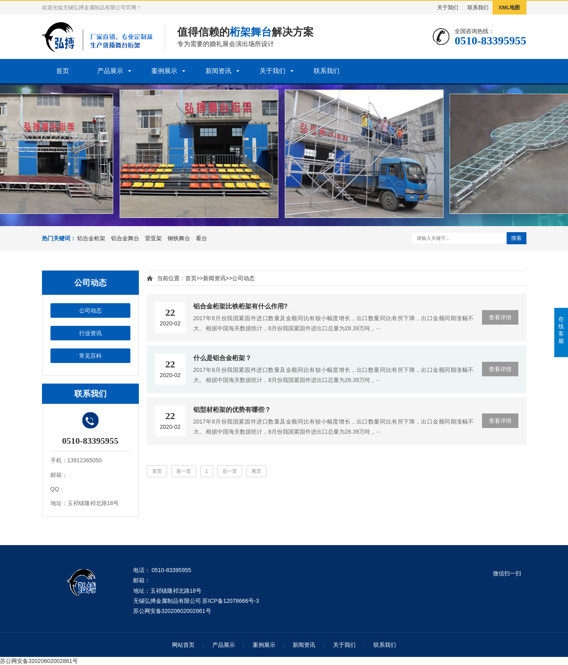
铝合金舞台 (125, 238)
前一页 (183, 471)
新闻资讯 (218, 70)
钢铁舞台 (179, 238)
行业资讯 (90, 333)
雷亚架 (153, 238)
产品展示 (110, 70)
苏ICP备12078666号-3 (230, 601)
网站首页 (183, 645)
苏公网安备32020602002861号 (172, 611)
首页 (62, 70)
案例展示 (164, 70)
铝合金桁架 (91, 238)
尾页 (256, 471)
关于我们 (447, 7)
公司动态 (90, 310)
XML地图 (509, 7)
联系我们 (477, 7)
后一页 (229, 471)
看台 (201, 238)
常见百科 (90, 355)
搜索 (516, 238)
